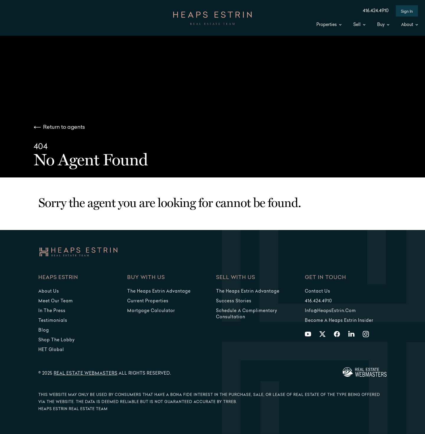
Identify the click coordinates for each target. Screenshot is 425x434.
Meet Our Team (55, 301)
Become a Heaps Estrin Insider (339, 321)
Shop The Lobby (56, 340)
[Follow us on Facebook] (337, 334)
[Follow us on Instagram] (366, 334)
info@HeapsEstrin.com (330, 311)
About (409, 25)
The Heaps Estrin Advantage (159, 291)
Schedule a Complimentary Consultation (246, 314)
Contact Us (317, 291)
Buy (383, 25)
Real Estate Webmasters (85, 373)
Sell (359, 25)
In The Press (52, 311)
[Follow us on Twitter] (322, 334)
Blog (43, 330)
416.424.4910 (376, 11)
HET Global (51, 350)
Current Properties (148, 301)
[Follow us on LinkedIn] (351, 334)
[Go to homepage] (212, 18)
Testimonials (52, 321)
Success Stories (233, 301)
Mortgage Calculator (151, 311)
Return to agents (59, 127)
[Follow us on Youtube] (308, 334)
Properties (328, 25)
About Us (48, 291)
